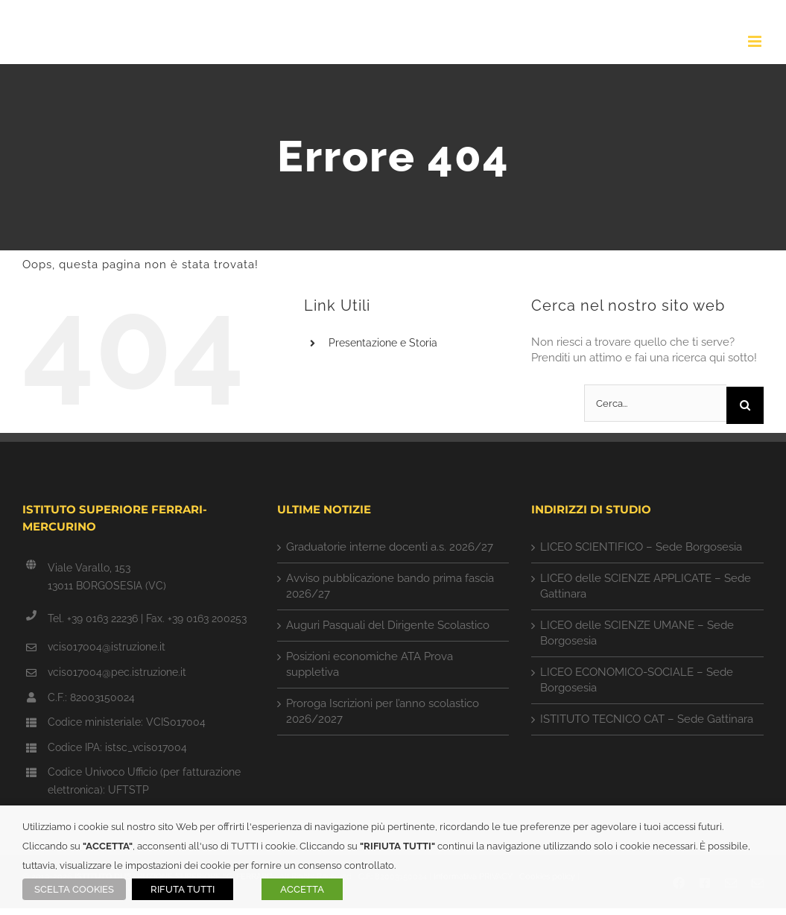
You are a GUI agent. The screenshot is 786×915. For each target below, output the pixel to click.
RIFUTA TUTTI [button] (182, 889)
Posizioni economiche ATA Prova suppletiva (369, 664)
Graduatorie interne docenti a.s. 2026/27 (389, 547)
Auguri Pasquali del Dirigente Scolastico (387, 625)
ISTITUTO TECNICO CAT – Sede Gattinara (646, 719)
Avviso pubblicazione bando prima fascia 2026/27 (390, 586)
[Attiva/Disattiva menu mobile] (756, 41)
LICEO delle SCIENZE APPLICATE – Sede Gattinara (645, 586)
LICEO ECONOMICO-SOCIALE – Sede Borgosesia (636, 679)
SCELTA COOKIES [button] (74, 889)
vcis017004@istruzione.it (106, 647)
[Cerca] (745, 405)
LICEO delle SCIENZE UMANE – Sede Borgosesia (637, 633)
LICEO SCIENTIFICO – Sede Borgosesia (641, 547)
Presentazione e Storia (383, 343)
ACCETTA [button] (302, 889)
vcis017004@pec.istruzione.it (117, 672)
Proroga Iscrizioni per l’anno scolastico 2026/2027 (382, 711)
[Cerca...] (655, 403)
